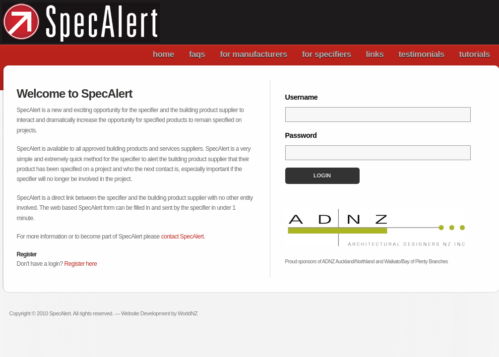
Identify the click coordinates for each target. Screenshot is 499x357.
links (375, 54)
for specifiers (326, 54)
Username (301, 97)
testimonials (421, 54)
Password (301, 135)
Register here (80, 263)
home (163, 54)
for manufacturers (253, 54)
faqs (197, 54)
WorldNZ (187, 313)
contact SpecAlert (182, 236)
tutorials (474, 54)
